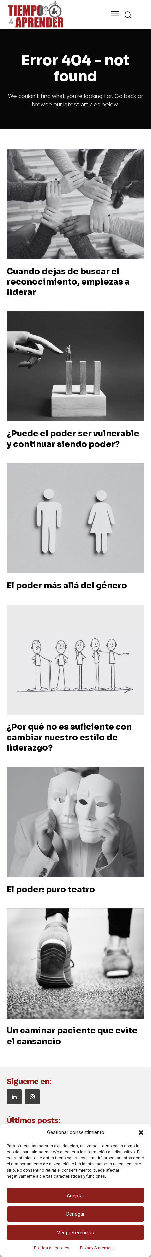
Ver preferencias (75, 1233)
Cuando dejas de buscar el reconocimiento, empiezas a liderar (68, 282)
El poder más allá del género (67, 586)
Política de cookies (51, 1248)
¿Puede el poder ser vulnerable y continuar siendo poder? (73, 439)
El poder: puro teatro (51, 889)
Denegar (75, 1214)
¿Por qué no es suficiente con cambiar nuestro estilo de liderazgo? (69, 737)
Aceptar (75, 1195)
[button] (141, 1132)
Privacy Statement (97, 1248)
